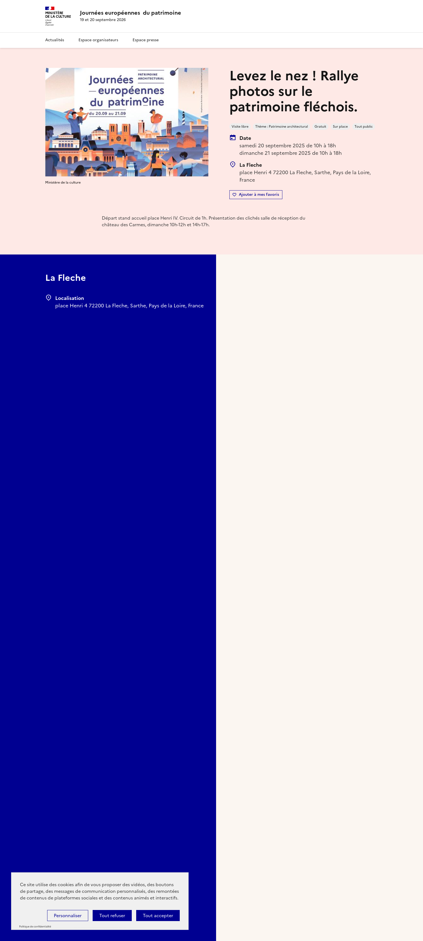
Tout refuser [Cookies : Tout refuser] (112, 915)
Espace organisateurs (98, 40)
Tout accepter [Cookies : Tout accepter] (158, 915)
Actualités (54, 40)
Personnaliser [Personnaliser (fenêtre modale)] (68, 915)
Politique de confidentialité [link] (35, 927)
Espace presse (146, 40)
